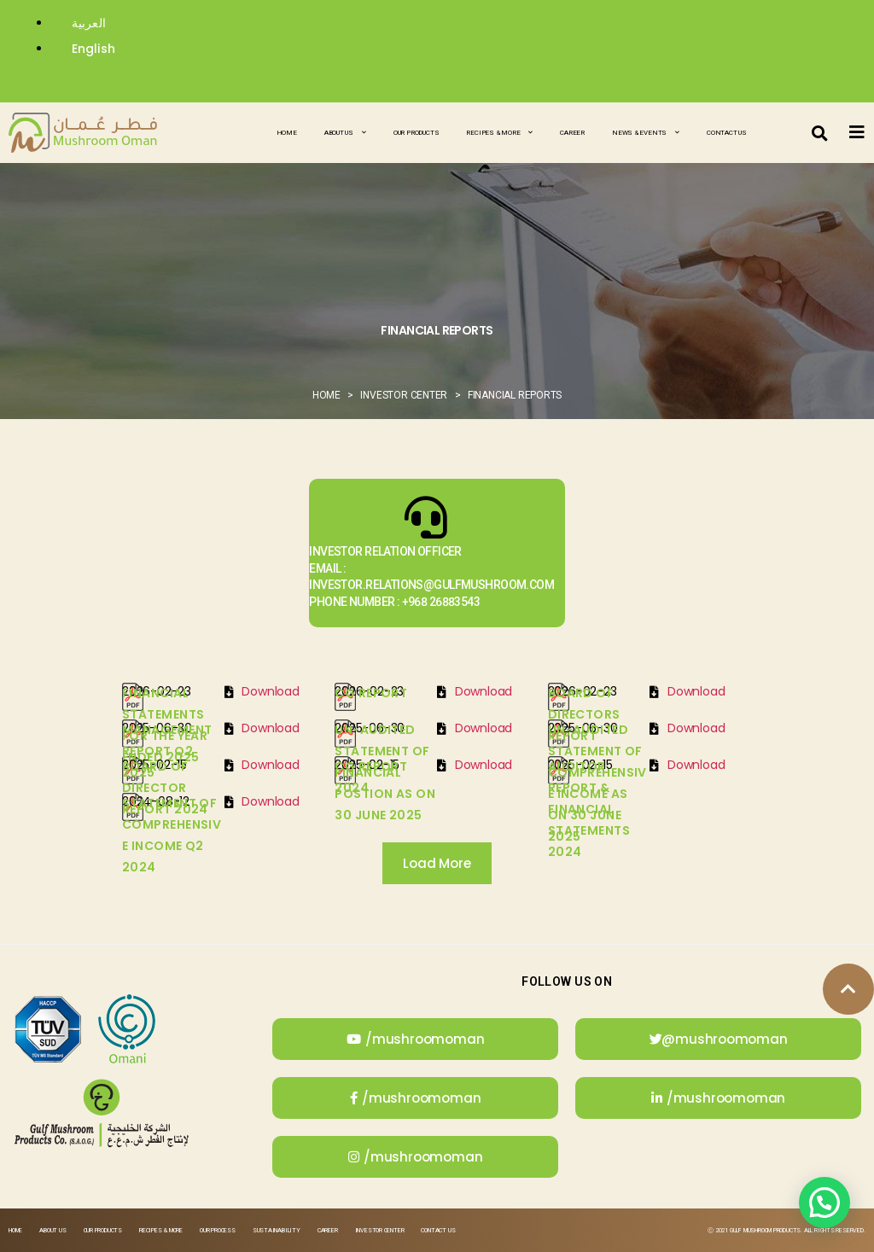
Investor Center (380, 1230)
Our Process (218, 1230)
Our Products (416, 133)
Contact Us (727, 133)
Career (572, 133)
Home (287, 133)
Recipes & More (499, 133)
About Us (345, 133)
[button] (820, 133)
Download (270, 691)
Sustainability (276, 1230)
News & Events (645, 133)
